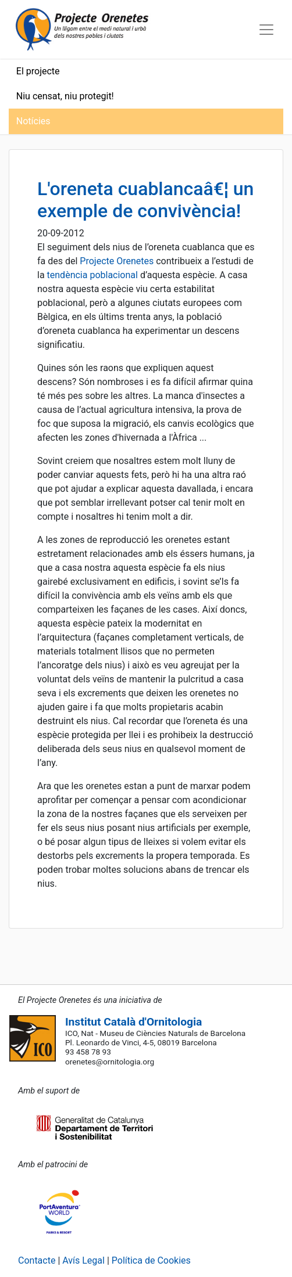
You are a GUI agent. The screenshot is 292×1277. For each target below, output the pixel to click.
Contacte (36, 1260)
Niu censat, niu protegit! (65, 96)
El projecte (38, 71)
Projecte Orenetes (117, 261)
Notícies (33, 121)
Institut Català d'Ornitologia (133, 1021)
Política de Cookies (151, 1260)
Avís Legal (83, 1260)
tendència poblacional (92, 274)
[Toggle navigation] (266, 29)
